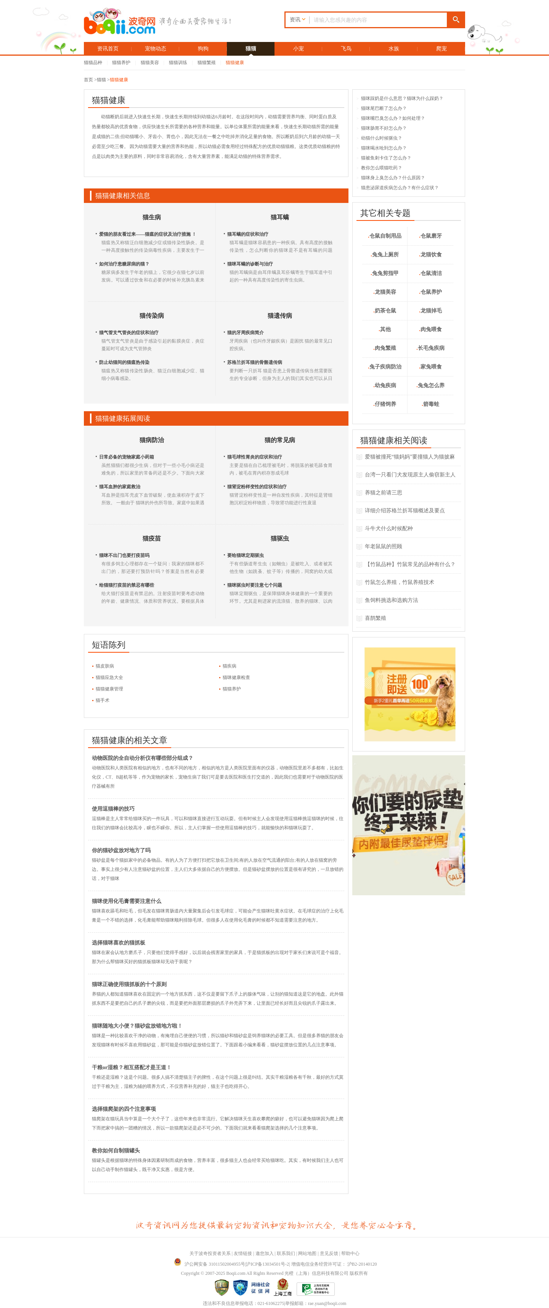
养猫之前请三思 (383, 493)
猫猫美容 (150, 62)
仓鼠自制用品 (384, 236)
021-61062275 (271, 1303)
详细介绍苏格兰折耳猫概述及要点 (405, 510)
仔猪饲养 (384, 404)
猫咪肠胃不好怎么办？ (381, 128)
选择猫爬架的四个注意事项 (124, 1109)
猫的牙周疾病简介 (245, 332)
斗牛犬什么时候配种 (389, 528)
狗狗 (203, 48)
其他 (385, 329)
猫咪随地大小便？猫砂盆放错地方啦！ (137, 1026)
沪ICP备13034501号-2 (267, 1264)
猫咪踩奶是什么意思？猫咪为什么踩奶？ (399, 98)
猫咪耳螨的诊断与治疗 (250, 264)
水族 (393, 48)
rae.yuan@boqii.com (327, 1303)
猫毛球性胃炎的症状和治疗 (254, 457)
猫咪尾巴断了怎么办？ (381, 108)
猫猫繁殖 (206, 62)
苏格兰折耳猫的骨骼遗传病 (254, 362)
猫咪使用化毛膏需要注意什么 (126, 901)
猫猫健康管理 (109, 689)
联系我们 (286, 1253)
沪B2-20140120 (362, 1264)
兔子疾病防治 (384, 367)
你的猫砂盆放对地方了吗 (121, 850)
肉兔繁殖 (384, 348)
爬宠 (441, 48)
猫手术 (102, 700)
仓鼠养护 (430, 292)
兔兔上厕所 (385, 254)
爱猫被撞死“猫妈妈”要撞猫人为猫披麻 (410, 457)
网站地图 (307, 1253)
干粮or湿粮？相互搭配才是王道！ (132, 1067)
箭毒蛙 (430, 404)
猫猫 (251, 48)
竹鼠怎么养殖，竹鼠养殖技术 (399, 582)
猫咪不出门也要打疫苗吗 (124, 555)
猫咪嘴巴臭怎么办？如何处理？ (390, 118)
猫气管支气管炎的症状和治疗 (129, 332)
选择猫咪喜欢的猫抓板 (118, 943)
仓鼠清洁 (430, 273)
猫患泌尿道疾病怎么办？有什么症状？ (397, 187)
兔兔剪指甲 (385, 273)
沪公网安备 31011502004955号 (209, 1264)
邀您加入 (264, 1253)
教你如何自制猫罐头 (116, 1151)
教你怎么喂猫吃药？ (379, 168)
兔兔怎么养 (430, 385)
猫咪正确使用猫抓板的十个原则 (129, 984)
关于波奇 (198, 1253)
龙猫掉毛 (430, 311)
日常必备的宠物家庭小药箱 (126, 457)
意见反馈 (329, 1253)
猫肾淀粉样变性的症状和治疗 (257, 486)
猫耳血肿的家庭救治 (119, 486)
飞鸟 (346, 48)
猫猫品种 (93, 62)
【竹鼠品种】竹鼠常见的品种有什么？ (410, 564)
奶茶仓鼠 (384, 311)
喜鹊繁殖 (375, 618)
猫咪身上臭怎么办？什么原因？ (390, 177)
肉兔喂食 (430, 329)
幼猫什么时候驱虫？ (379, 138)
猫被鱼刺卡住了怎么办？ (383, 158)
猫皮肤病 (105, 666)
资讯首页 (108, 48)
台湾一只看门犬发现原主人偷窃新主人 (410, 475)
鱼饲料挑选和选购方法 (391, 600)
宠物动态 (155, 48)
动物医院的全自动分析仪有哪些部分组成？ (142, 758)
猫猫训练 (178, 62)
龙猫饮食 (430, 254)
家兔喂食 (430, 367)
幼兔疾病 (384, 385)
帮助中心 (350, 1253)
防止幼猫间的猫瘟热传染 (124, 362)
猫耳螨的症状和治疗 (247, 234)
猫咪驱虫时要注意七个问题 (254, 585)
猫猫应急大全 (109, 677)
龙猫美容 (384, 292)
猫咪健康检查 (236, 677)
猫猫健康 (235, 62)
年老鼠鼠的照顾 (383, 546)
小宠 (298, 48)
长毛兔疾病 (430, 348)
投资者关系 (219, 1253)
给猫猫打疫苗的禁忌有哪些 (126, 585)
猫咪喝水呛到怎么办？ (381, 148)
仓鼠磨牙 (430, 236)
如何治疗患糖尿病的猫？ (124, 264)
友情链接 (243, 1253)
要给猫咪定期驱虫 (245, 555)
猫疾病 (229, 666)
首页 (88, 79)
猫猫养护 (121, 62)
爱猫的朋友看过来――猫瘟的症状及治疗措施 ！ (147, 234)
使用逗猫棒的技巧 (113, 809)
